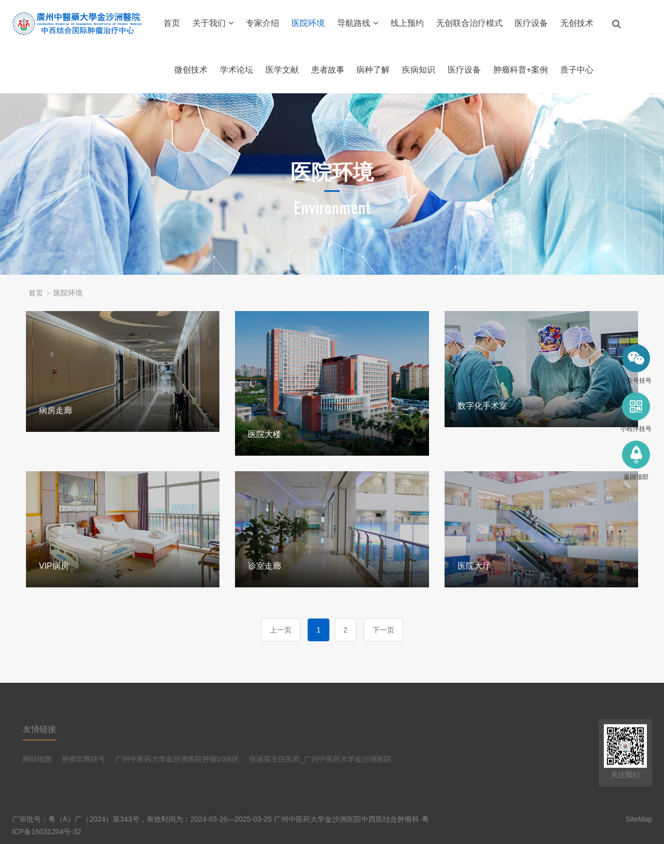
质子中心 (576, 69)
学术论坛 (236, 69)
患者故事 (327, 69)
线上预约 (407, 23)
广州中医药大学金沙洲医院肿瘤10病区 (177, 759)
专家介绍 (262, 23)
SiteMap (639, 819)
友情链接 (39, 729)
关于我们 (212, 23)
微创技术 (191, 69)
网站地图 (37, 759)
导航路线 (357, 23)
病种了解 (373, 69)
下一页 (383, 630)
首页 (171, 23)
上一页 (281, 630)
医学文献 (282, 69)
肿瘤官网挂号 (83, 759)
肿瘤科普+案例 (520, 69)
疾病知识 (418, 69)
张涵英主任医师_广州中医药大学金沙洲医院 (320, 759)
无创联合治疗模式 (469, 23)
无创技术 (576, 23)
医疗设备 (531, 23)
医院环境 (308, 23)
